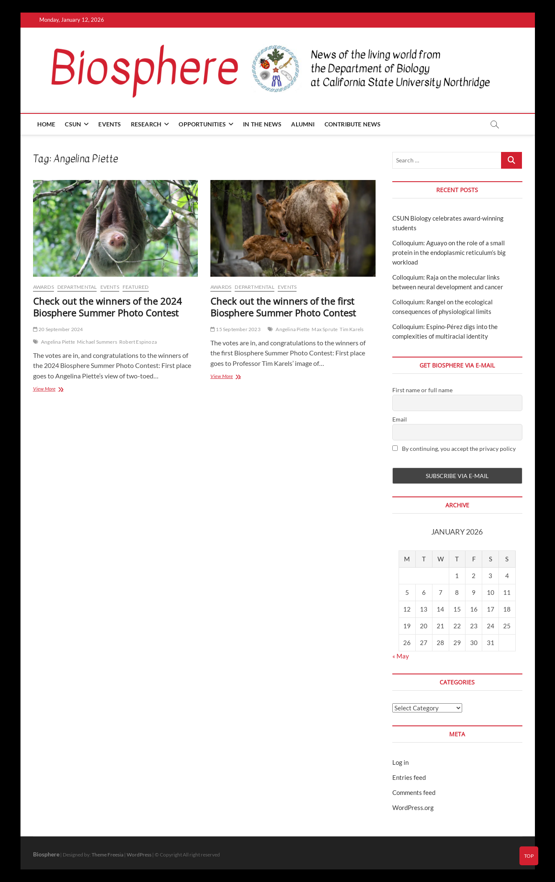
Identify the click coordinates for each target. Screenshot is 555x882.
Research (146, 124)
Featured (136, 287)
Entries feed (409, 777)
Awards (43, 287)
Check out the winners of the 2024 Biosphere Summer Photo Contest (107, 307)
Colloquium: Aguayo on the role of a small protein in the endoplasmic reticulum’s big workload (449, 252)
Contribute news (353, 124)
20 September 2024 (58, 329)
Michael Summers (97, 342)
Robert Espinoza (138, 342)
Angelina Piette (58, 342)
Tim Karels (351, 329)
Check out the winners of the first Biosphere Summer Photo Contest (283, 307)
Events (109, 124)
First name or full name (422, 389)
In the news (262, 124)
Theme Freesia (107, 854)
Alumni (303, 124)
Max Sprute (325, 329)
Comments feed (413, 792)
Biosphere (46, 854)
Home (46, 124)
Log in (400, 762)
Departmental (77, 287)
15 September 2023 (235, 329)
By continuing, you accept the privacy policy (454, 448)
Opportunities (202, 124)
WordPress (139, 854)
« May (400, 656)
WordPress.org (413, 807)
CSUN (73, 124)
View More (54, 389)
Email (399, 419)
